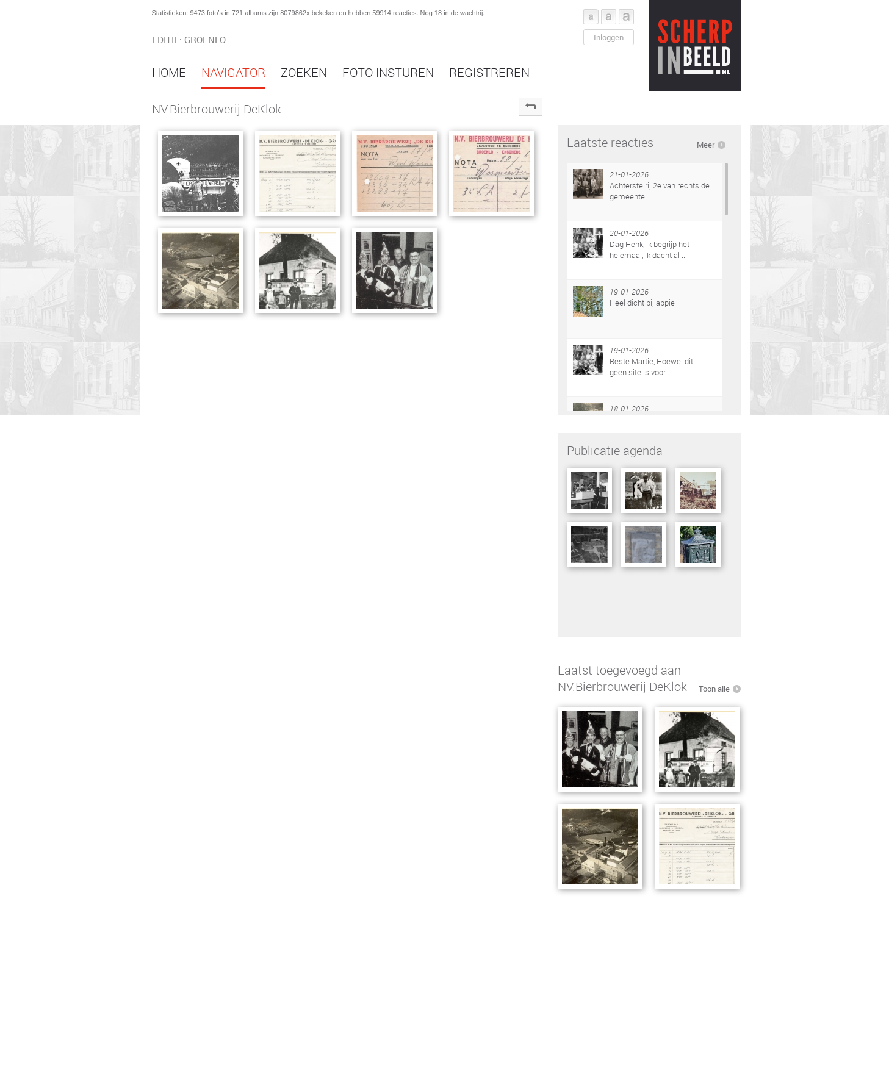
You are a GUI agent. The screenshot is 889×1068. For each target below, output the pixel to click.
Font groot (626, 16)
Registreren (489, 72)
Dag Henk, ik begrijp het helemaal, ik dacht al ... (649, 249)
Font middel (608, 16)
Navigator (233, 72)
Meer (705, 144)
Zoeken (304, 72)
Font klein (591, 16)
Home (169, 72)
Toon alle (714, 688)
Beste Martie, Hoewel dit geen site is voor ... (651, 367)
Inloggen (609, 37)
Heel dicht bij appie (642, 302)
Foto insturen (388, 72)
